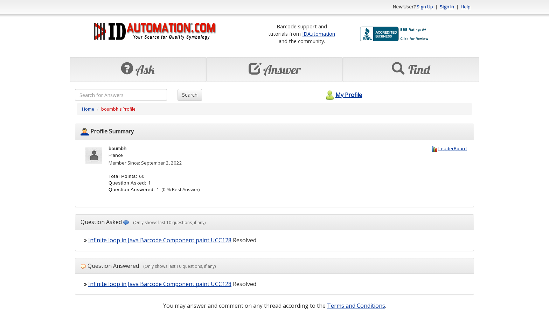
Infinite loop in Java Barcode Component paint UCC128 (159, 240)
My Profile (343, 95)
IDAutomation (318, 33)
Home (88, 109)
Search (189, 94)
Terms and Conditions (356, 305)
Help (466, 7)
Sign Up (425, 7)
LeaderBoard (452, 148)
